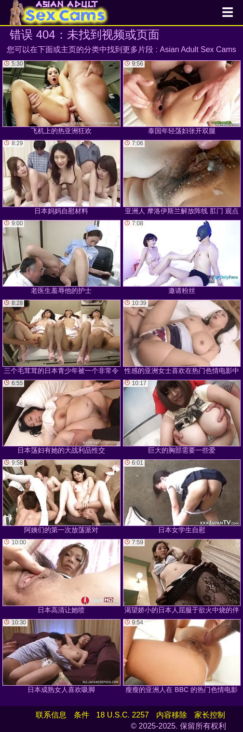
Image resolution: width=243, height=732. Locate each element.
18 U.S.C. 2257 (122, 715)
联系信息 (51, 715)
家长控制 (209, 715)
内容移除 (171, 715)
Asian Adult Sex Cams (198, 49)
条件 (81, 715)
